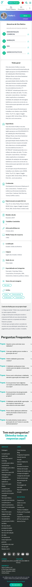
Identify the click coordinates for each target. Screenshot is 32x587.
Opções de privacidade (23, 516)
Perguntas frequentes (23, 455)
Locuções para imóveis (8, 500)
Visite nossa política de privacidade (18, 578)
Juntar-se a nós (21, 502)
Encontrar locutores (23, 466)
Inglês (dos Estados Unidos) (17, 28)
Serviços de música (7, 530)
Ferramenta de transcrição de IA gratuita (6, 540)
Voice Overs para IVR (8, 472)
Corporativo (19, 297)
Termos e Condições (22, 509)
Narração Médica (6, 498)
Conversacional (16, 294)
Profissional (7, 297)
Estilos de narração (22, 478)
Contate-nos (20, 507)
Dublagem (4, 450)
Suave (6, 294)
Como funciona (21, 450)
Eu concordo (16, 585)
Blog (18, 452)
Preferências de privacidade (16, 581)
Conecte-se (20, 500)
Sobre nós (20, 505)
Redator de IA (5, 549)
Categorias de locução (23, 475)
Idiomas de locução (22, 468)
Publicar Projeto (13, 3)
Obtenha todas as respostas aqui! (16, 437)
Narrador (7, 285)
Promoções (21, 8)
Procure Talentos (11, 8)
